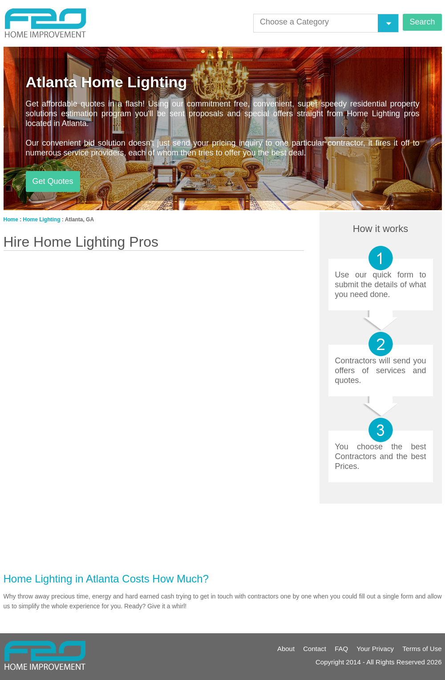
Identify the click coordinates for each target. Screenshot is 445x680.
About (286, 648)
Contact (314, 648)
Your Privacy (375, 648)
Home (11, 219)
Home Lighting (42, 219)
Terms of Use (421, 648)
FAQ (341, 648)
